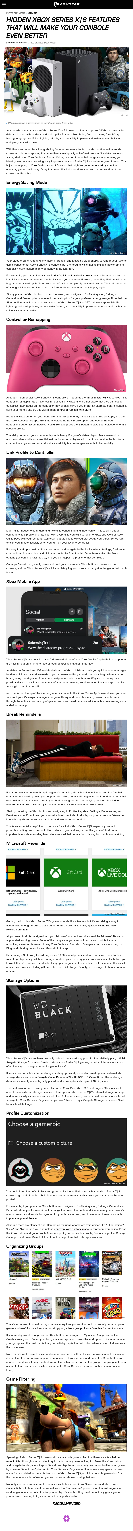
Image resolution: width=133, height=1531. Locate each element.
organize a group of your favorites (81, 1328)
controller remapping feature (73, 409)
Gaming (32, 13)
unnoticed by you (101, 165)
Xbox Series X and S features (49, 165)
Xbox (123, 523)
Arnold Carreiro (18, 43)
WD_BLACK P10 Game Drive (86, 1077)
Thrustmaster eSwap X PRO (103, 397)
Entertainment (15, 13)
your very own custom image (71, 1229)
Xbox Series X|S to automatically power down (71, 275)
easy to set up (19, 549)
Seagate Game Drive (49, 1077)
